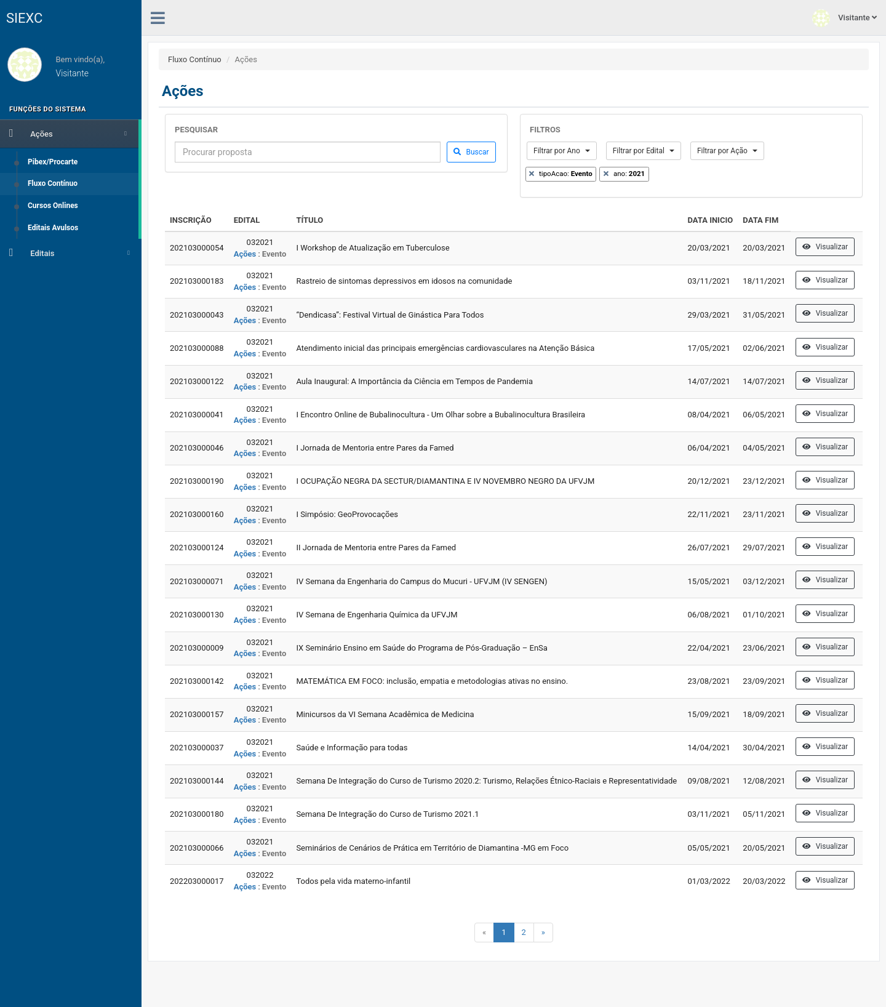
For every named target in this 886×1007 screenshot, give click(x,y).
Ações (68, 132)
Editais (69, 252)
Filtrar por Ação (727, 150)
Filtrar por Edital (643, 150)
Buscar (471, 152)
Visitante (844, 18)
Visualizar (825, 247)
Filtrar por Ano (561, 150)
